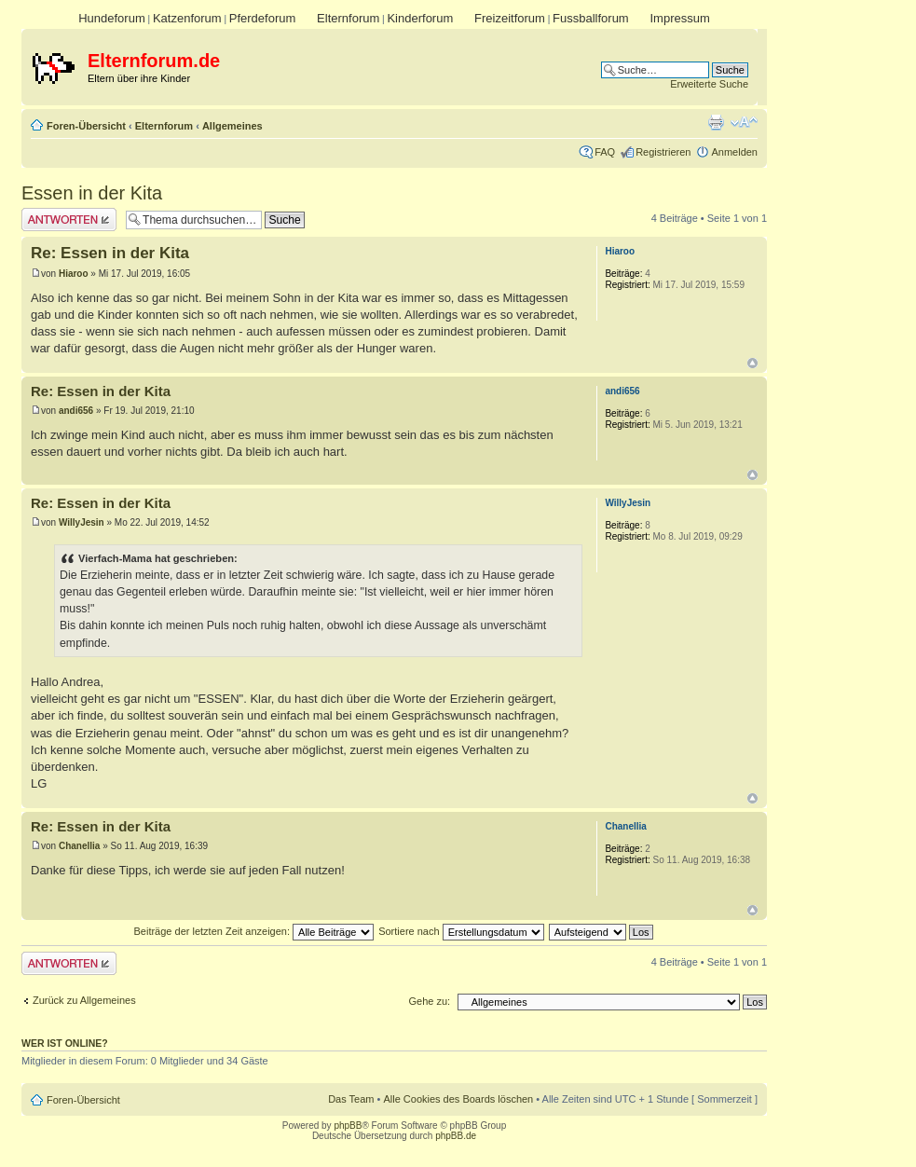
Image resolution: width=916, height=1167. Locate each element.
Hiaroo (74, 273)
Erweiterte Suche (709, 83)
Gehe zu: (429, 1001)
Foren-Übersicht (86, 125)
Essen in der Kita (91, 193)
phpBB (348, 1125)
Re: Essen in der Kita (110, 253)
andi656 (76, 410)
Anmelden (734, 152)
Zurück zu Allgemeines (84, 1000)
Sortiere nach (460, 931)
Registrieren (663, 152)
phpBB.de (455, 1136)
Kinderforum (420, 18)
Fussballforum (591, 18)
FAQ (605, 152)
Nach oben (752, 363)
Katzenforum (187, 18)
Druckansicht (715, 122)
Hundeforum (111, 18)
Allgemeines (232, 125)
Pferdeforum (262, 18)
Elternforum (348, 18)
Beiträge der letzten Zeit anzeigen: (253, 931)
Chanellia (79, 846)
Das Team (351, 1099)
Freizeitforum (509, 18)
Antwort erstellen (68, 219)
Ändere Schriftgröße (744, 122)
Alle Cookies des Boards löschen (458, 1099)
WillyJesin (81, 522)
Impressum (679, 18)
